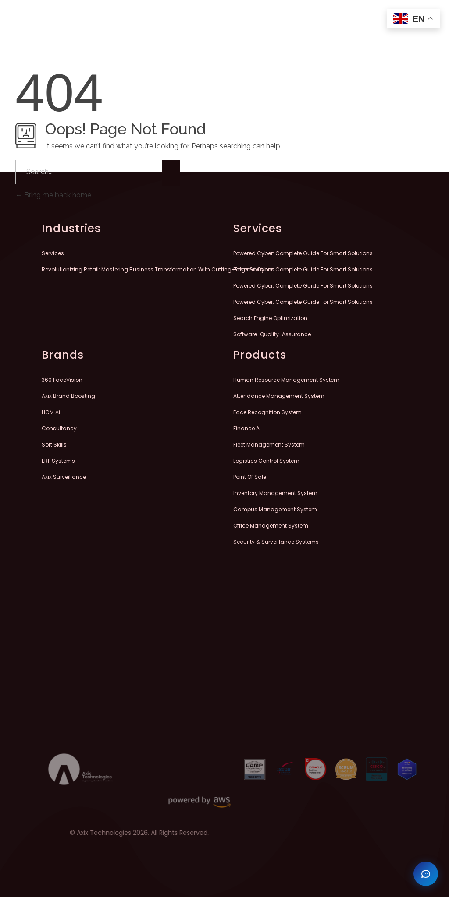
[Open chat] (425, 874)
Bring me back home (53, 195)
